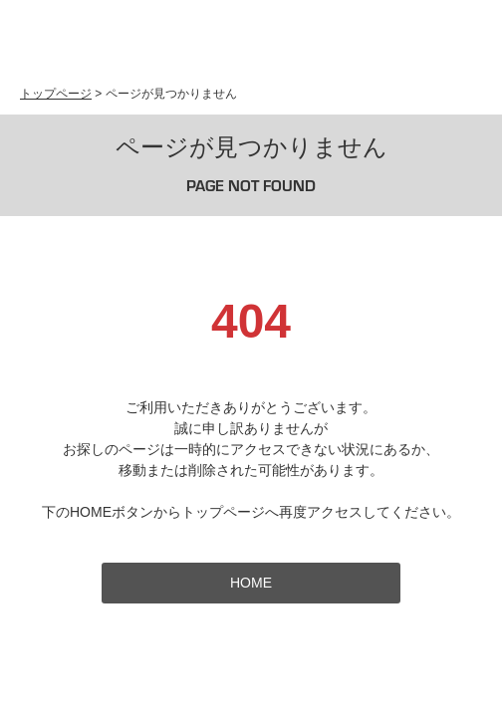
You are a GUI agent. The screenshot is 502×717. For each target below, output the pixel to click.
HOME (251, 583)
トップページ (56, 94)
